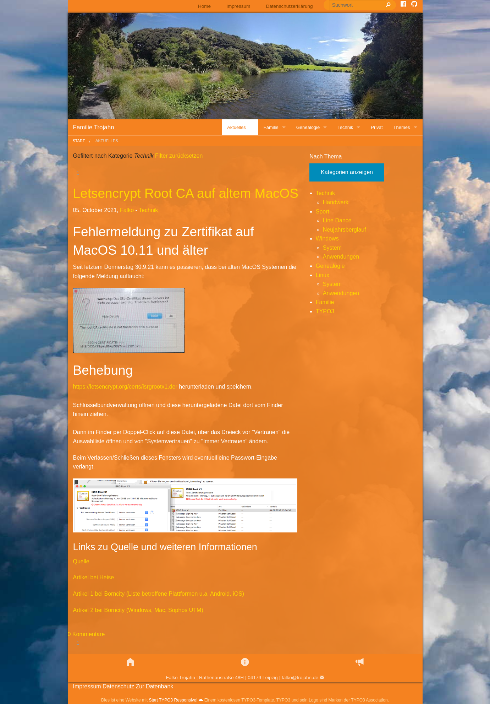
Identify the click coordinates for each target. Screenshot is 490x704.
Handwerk (335, 202)
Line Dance (337, 220)
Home (204, 6)
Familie (325, 302)
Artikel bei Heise (93, 577)
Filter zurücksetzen (178, 156)
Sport (322, 212)
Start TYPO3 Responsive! (173, 700)
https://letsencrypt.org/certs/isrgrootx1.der (125, 387)
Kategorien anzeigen (347, 172)
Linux (322, 275)
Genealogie (330, 266)
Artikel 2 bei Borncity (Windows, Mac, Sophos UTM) (138, 610)
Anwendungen (341, 257)
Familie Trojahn (93, 127)
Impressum (238, 6)
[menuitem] (204, 6)
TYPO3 (325, 311)
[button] (130, 662)
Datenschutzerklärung (289, 6)
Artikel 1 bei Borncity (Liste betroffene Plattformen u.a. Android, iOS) (158, 594)
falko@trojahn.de (300, 677)
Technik (148, 210)
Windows (327, 238)
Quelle (81, 561)
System (332, 248)
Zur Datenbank (154, 686)
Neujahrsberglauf (344, 230)
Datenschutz (118, 686)
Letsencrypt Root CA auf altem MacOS (185, 193)
